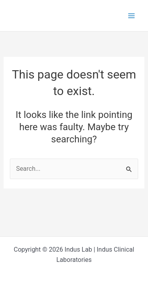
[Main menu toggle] (131, 15)
